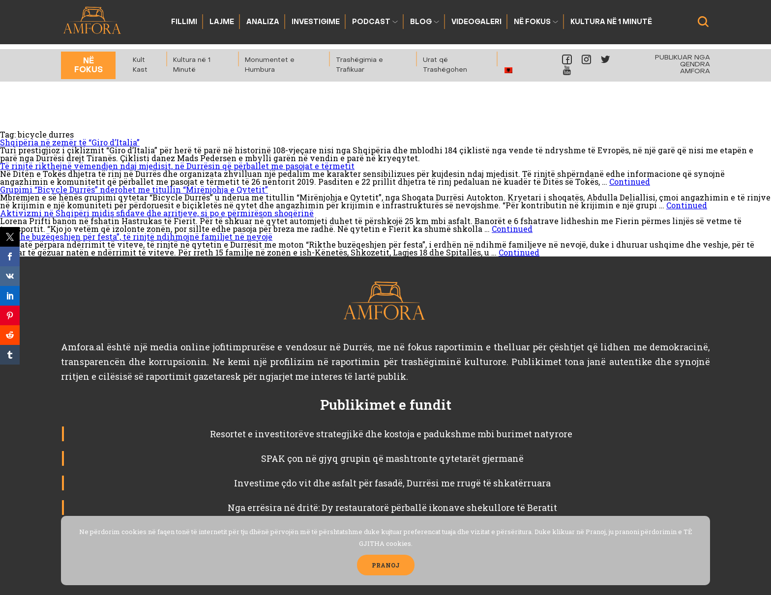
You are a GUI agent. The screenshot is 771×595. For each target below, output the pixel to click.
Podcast (371, 22)
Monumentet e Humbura (270, 65)
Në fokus (532, 22)
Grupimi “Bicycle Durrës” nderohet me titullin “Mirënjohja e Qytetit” (134, 189)
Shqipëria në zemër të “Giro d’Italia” (70, 142)
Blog (421, 22)
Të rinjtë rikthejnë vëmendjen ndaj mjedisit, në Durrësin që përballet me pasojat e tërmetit (177, 166)
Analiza (262, 22)
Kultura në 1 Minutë (611, 22)
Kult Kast (140, 65)
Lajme (221, 22)
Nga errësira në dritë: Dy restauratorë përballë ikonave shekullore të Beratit (392, 507)
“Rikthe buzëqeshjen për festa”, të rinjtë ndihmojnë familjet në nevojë (136, 236)
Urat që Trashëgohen (445, 65)
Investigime (316, 22)
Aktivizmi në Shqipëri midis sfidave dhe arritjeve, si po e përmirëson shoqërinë (157, 213)
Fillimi (184, 22)
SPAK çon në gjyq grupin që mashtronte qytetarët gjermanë (392, 458)
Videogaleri (476, 22)
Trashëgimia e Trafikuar (359, 65)
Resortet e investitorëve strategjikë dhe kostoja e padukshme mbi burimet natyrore (392, 434)
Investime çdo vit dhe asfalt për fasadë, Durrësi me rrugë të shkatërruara (392, 483)
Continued (629, 181)
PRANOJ (386, 565)
